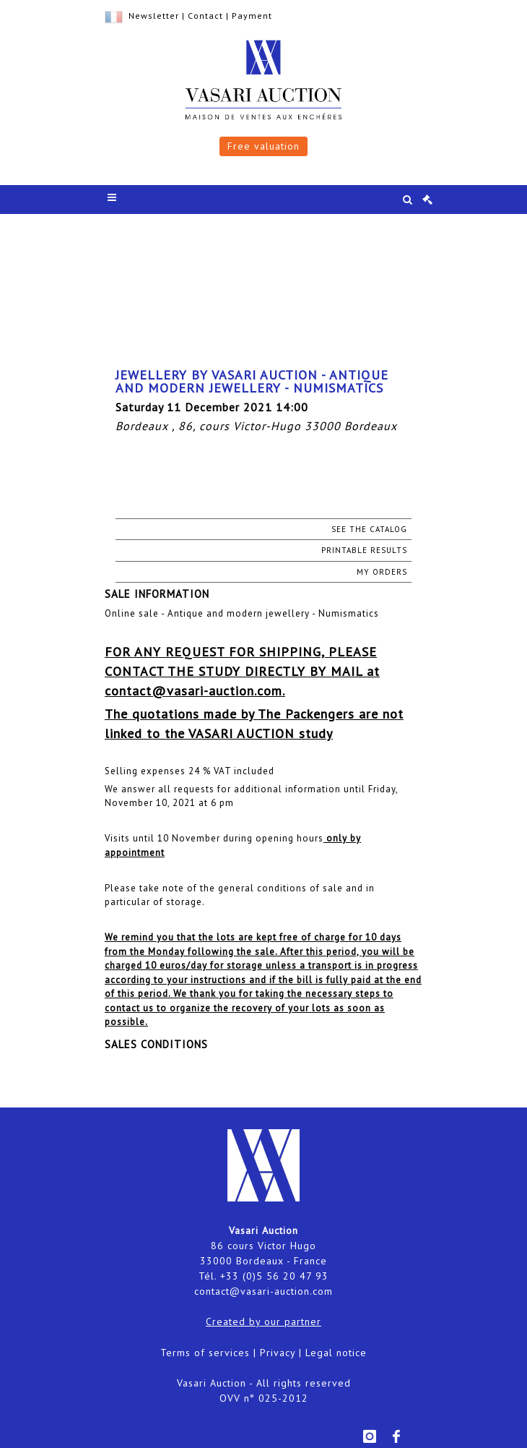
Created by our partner (263, 1321)
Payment (252, 15)
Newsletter (154, 15)
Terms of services (205, 1352)
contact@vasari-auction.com (263, 1291)
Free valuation (263, 146)
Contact (205, 15)
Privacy (277, 1352)
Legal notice (336, 1352)
